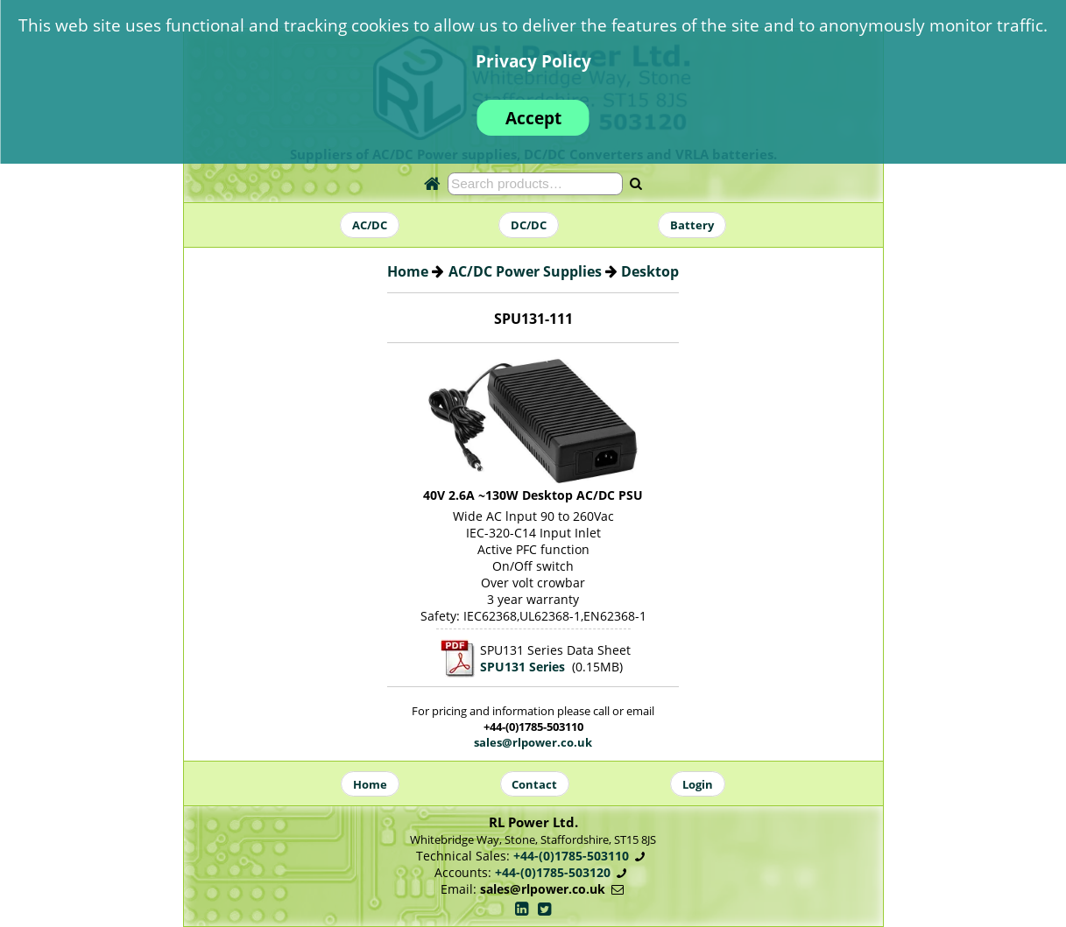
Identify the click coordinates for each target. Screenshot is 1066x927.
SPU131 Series (522, 666)
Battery (692, 225)
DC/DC (529, 225)
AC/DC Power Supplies (525, 271)
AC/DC (369, 225)
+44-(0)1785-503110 (571, 855)
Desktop (650, 271)
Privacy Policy (533, 61)
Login (697, 783)
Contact (534, 783)
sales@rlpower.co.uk (533, 742)
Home (407, 271)
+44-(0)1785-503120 (553, 872)
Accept (533, 118)
